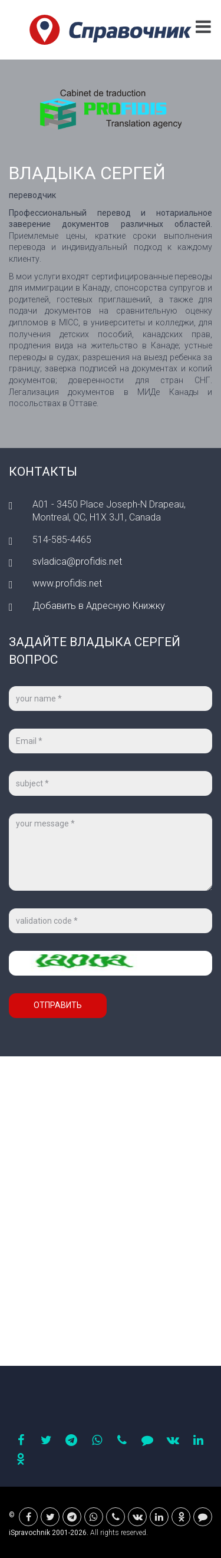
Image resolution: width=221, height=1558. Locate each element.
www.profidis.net (67, 583)
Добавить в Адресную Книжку (98, 605)
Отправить (58, 1005)
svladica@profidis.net (77, 561)
